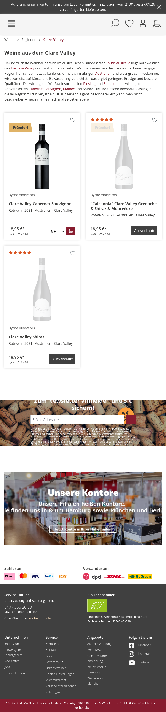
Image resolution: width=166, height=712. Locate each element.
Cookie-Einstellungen (60, 674)
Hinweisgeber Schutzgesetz (13, 652)
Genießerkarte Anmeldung (97, 658)
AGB (49, 656)
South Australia (118, 63)
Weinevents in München (96, 680)
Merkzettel (53, 644)
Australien (103, 73)
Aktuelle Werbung (99, 644)
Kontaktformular (40, 618)
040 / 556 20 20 (18, 607)
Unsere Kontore (15, 673)
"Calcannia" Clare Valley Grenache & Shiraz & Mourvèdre (124, 206)
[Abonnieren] (131, 419)
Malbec (69, 89)
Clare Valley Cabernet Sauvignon (40, 203)
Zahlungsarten (55, 692)
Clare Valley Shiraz (27, 336)
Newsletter (11, 661)
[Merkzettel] (129, 23)
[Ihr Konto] (143, 23)
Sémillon (111, 83)
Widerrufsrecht (56, 680)
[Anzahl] (57, 231)
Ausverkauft (144, 230)
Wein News (94, 650)
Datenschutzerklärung (69, 446)
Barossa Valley (22, 68)
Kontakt (51, 650)
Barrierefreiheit (56, 668)
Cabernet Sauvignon (45, 89)
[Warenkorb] (156, 23)
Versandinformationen (61, 686)
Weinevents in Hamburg (96, 669)
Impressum (12, 644)
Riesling (89, 83)
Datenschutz (54, 662)
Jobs (7, 667)
